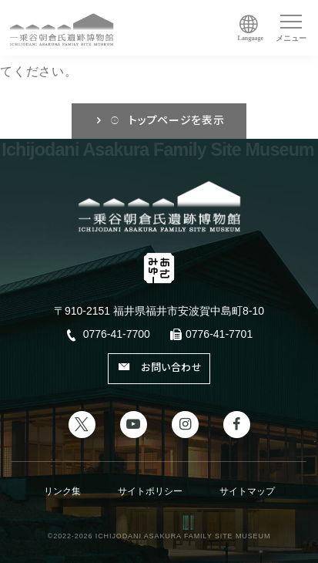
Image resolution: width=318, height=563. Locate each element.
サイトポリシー (150, 491)
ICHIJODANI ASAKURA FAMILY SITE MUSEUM (183, 536)
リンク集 (62, 491)
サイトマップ (247, 491)
